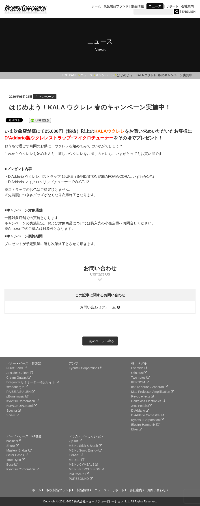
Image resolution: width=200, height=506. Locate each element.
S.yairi (12, 415)
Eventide (139, 368)
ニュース (155, 6)
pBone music (17, 396)
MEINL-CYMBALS (83, 464)
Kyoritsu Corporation (22, 401)
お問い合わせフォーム (100, 307)
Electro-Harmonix (145, 424)
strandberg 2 (17, 387)
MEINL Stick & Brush (85, 445)
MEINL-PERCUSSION (86, 469)
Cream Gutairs (18, 377)
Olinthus (139, 373)
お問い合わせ (157, 490)
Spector (13, 410)
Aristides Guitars (20, 373)
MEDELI (76, 460)
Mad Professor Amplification (152, 391)
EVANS (76, 455)
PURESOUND (81, 478)
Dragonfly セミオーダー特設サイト (32, 382)
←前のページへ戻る (100, 341)
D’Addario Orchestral (147, 415)
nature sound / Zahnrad (149, 387)
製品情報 (137, 6)
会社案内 (187, 6)
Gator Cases (17, 455)
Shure (12, 445)
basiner (13, 441)
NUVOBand (16, 368)
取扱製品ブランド (116, 6)
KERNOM (140, 382)
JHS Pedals (141, 406)
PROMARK (79, 474)
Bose (12, 464)
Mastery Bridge (19, 450)
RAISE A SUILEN (20, 391)
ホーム (96, 6)
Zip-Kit (75, 441)
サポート (172, 6)
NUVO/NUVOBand (21, 406)
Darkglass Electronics (148, 401)
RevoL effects (142, 396)
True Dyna (15, 460)
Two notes (140, 377)
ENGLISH (189, 11)
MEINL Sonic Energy (85, 450)
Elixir (136, 429)
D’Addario (140, 410)
